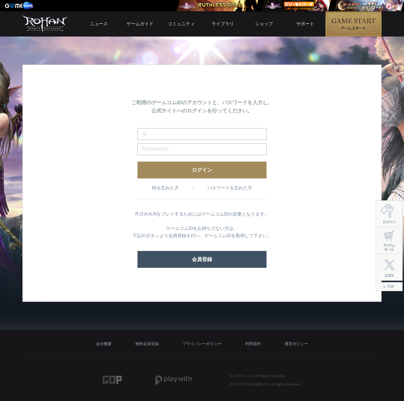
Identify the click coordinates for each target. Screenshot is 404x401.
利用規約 (253, 343)
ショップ (264, 23)
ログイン (202, 170)
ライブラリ (223, 23)
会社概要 (104, 343)
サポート (305, 23)
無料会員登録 (147, 343)
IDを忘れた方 (165, 187)
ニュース (99, 23)
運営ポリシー (296, 343)
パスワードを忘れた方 (229, 187)
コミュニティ (181, 23)
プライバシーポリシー (202, 343)
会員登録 (202, 259)
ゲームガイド (140, 23)
